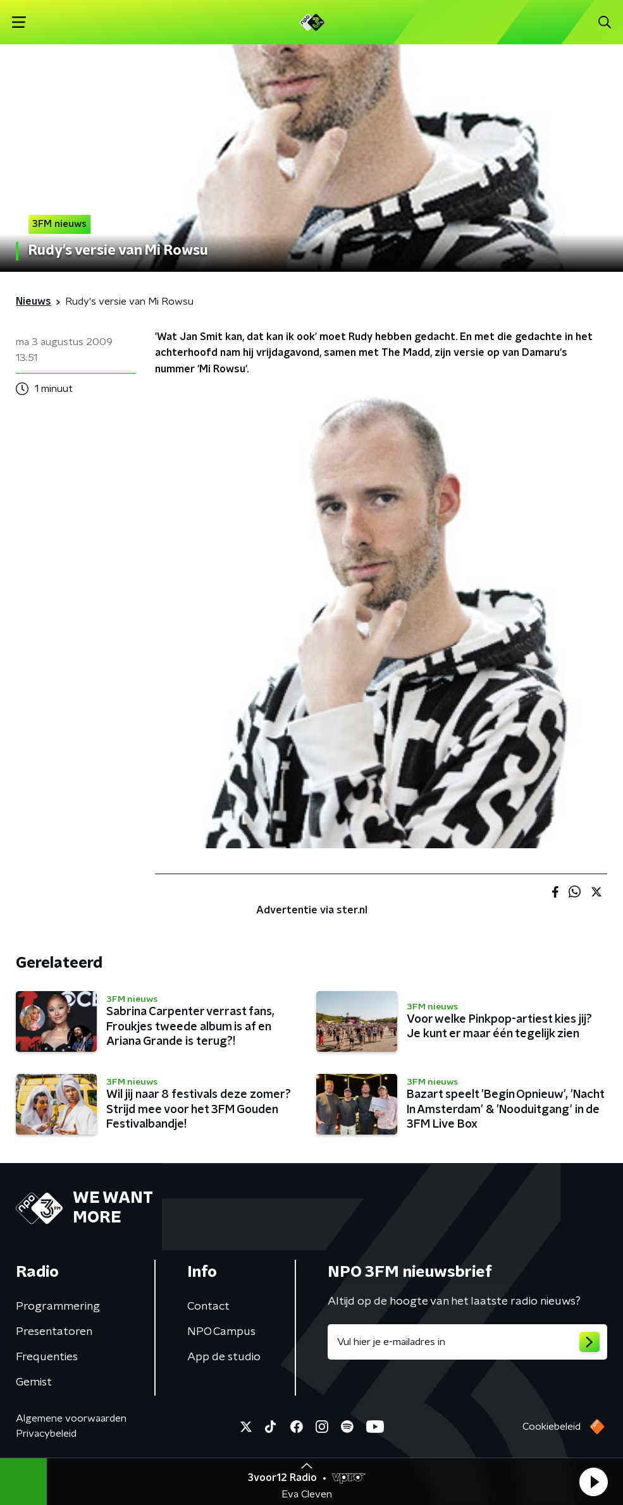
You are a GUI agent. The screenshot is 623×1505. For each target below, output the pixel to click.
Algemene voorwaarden (71, 1418)
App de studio (224, 1357)
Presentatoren (54, 1331)
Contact (208, 1306)
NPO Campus (221, 1331)
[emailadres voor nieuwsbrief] (468, 1342)
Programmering (58, 1306)
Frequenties (47, 1357)
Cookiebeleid (551, 1427)
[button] (593, 1481)
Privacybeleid (46, 1434)
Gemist (34, 1382)
